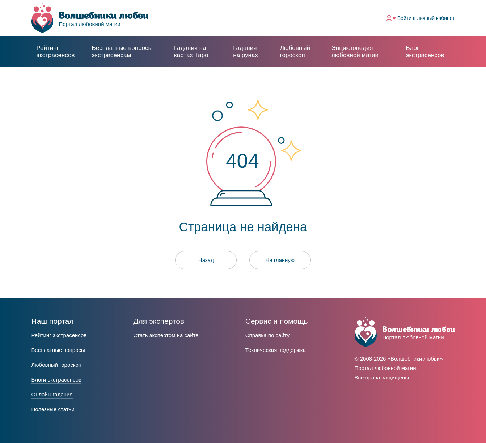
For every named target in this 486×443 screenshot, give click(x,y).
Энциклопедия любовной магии (355, 51)
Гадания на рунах (245, 51)
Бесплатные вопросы (58, 350)
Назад (206, 260)
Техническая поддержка (275, 350)
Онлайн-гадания (52, 394)
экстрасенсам (122, 51)
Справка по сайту (267, 335)
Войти (426, 18)
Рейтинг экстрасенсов (56, 51)
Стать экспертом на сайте (165, 335)
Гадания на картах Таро (191, 51)
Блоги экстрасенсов (56, 380)
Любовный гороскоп (295, 51)
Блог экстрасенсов (425, 51)
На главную (280, 260)
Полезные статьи (53, 409)
